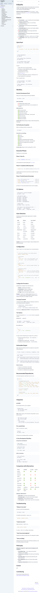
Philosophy (3, 21)
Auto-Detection (4, 14)
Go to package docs (24, 589)
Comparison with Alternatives (6, 19)
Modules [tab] (5, 3)
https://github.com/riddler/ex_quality (22, 575)
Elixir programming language (33, 591)
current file (31, 588)
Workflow (3, 10)
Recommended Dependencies (6, 17)
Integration (3, 18)
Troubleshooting (4, 20)
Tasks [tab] (10, 3)
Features (3, 8)
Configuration (4, 15)
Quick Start (3, 9)
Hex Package (24, 588)
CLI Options (3, 13)
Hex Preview (28, 588)
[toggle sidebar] (12, 1)
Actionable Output (5, 16)
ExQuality (3, 0)
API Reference (3, 5)
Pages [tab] (2, 3)
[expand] (12, 5)
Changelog (2, 25)
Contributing (4, 24)
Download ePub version (31, 589)
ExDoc (23, 591)
